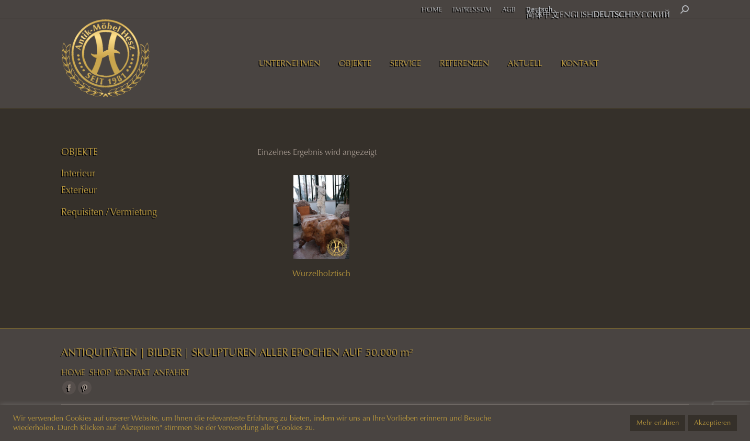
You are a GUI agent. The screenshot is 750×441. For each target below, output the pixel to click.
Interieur (78, 173)
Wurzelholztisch (321, 273)
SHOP (100, 372)
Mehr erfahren (658, 423)
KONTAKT (132, 372)
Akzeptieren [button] (712, 423)
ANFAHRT (171, 372)
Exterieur (79, 190)
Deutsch (539, 9)
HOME (73, 372)
